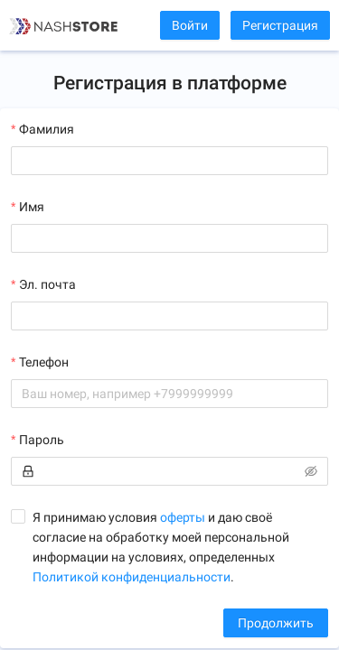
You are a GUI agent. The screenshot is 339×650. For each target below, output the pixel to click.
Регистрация (280, 25)
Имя (31, 207)
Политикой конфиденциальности (132, 577)
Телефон (44, 362)
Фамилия (46, 129)
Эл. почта (47, 284)
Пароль (41, 439)
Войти (190, 25)
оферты (182, 517)
